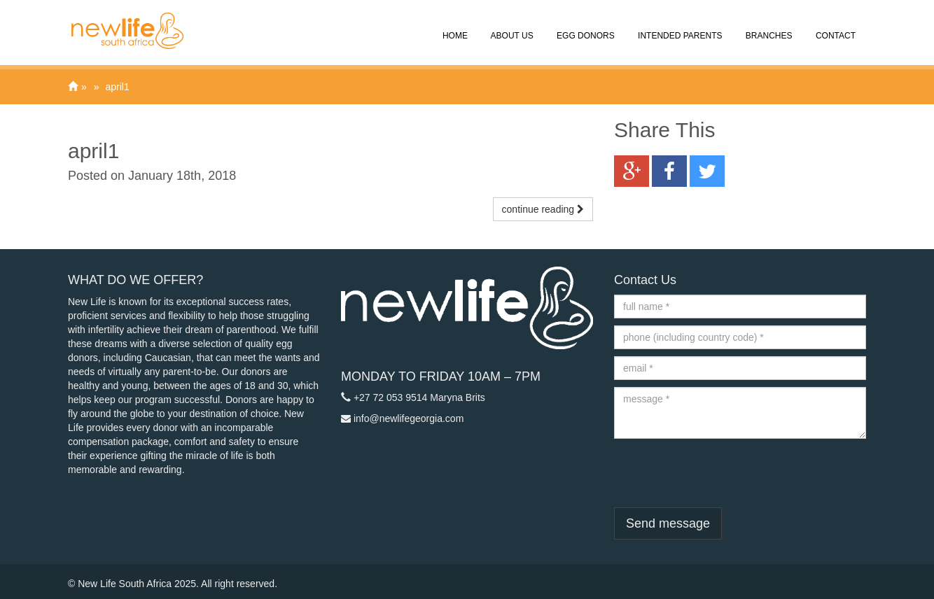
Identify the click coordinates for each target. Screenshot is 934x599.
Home (454, 26)
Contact (835, 26)
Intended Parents (679, 26)
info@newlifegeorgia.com (408, 418)
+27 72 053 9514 (391, 397)
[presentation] (720, 473)
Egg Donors (585, 26)
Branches (768, 26)
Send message (668, 523)
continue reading (543, 209)
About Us (511, 26)
